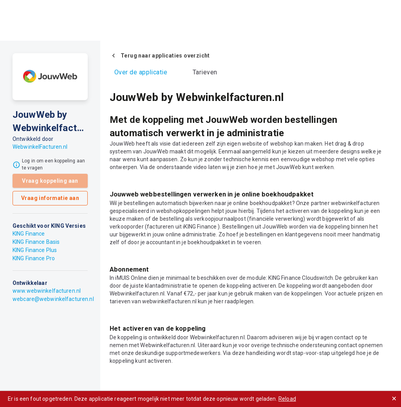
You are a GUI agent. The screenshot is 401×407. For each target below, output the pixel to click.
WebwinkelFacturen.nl (40, 147)
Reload (287, 399)
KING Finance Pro (34, 258)
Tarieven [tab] (205, 72)
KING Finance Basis (36, 242)
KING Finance (29, 234)
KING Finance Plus (35, 250)
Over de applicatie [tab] (140, 72)
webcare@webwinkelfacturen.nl (53, 299)
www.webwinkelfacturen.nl (47, 291)
